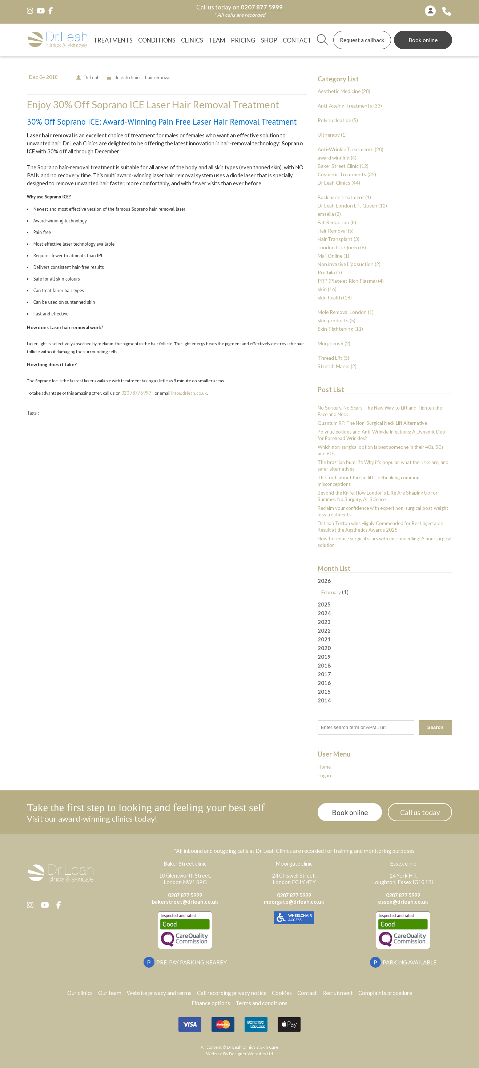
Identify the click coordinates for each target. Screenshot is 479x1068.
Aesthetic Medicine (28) (344, 91)
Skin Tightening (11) (340, 329)
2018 (324, 665)
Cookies (282, 993)
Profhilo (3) (330, 272)
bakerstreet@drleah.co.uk (185, 902)
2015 (324, 691)
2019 (324, 656)
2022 (324, 630)
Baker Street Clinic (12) (343, 166)
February (331, 592)
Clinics (192, 40)
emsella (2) (329, 214)
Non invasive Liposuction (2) (349, 264)
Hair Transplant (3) (338, 239)
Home (324, 766)
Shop (269, 40)
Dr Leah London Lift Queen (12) (352, 205)
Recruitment (337, 993)
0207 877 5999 (262, 7)
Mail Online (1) (333, 256)
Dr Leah (92, 77)
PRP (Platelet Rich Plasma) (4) (351, 281)
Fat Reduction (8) (337, 222)
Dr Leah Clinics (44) (339, 183)
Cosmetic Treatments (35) (347, 174)
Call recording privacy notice (231, 993)
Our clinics (80, 993)
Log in (324, 775)
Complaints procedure (385, 993)
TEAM (217, 40)
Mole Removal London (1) (346, 312)
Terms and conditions (261, 1003)
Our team (109, 993)
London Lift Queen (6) (342, 247)
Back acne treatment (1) (344, 197)
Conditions (157, 40)
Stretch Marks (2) (337, 366)
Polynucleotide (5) (338, 120)
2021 (324, 639)
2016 (324, 683)
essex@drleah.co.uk (403, 902)
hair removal (157, 77)
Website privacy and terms (159, 993)
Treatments (113, 40)
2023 (324, 621)
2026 (385, 586)
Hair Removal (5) (336, 230)
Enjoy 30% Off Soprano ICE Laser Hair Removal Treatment (153, 104)
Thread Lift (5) (333, 358)
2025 (324, 604)
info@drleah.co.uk (189, 393)
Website (214, 1053)
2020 (324, 648)
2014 (324, 700)
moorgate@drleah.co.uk (294, 902)
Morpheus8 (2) (334, 343)
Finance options (211, 1003)
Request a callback (362, 40)
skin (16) (327, 289)
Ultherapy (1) (332, 135)
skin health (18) (335, 297)
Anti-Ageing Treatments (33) (350, 105)
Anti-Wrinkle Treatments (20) (350, 149)
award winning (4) (337, 157)
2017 (324, 674)
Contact (297, 40)
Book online (423, 40)
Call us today (420, 812)
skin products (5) (336, 320)
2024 (324, 613)
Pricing (243, 40)
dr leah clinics (127, 77)
